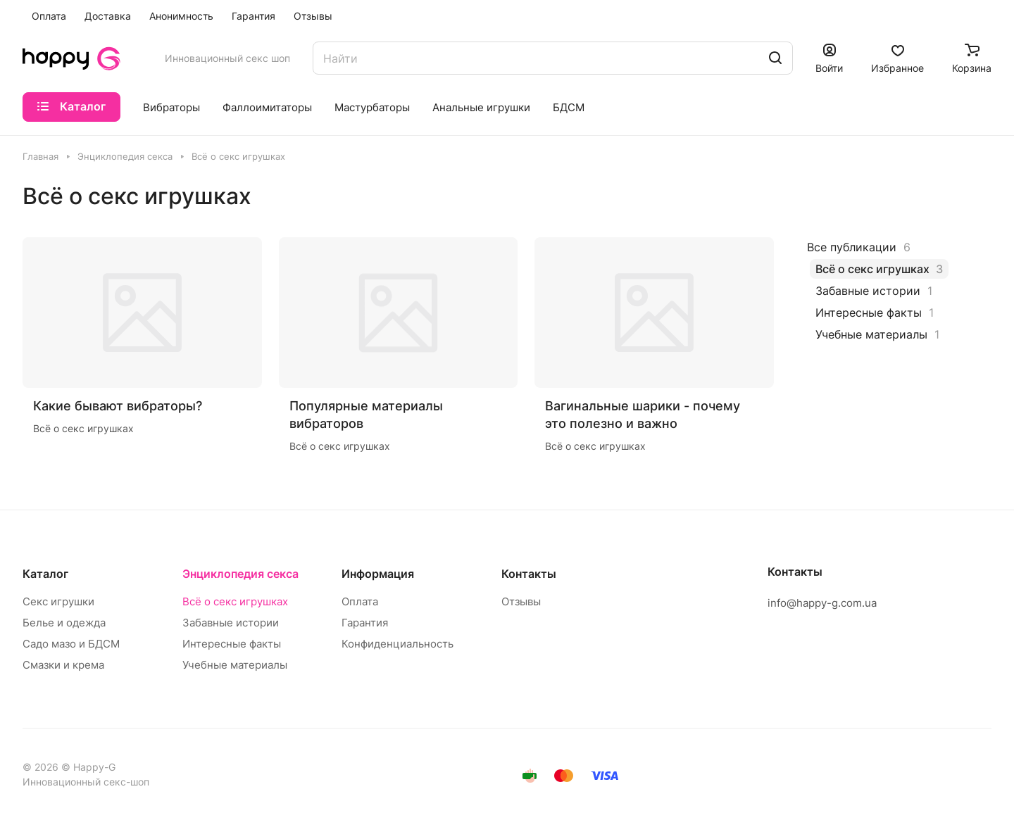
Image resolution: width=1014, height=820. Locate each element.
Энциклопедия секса (240, 574)
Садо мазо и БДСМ (71, 643)
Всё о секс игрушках (235, 601)
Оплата (360, 601)
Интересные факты (231, 643)
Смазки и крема (63, 664)
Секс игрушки (58, 601)
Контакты (528, 574)
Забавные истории (230, 622)
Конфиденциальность (397, 643)
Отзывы (521, 601)
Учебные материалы (234, 664)
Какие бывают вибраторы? (117, 405)
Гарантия (365, 622)
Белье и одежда (64, 622)
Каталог (45, 574)
